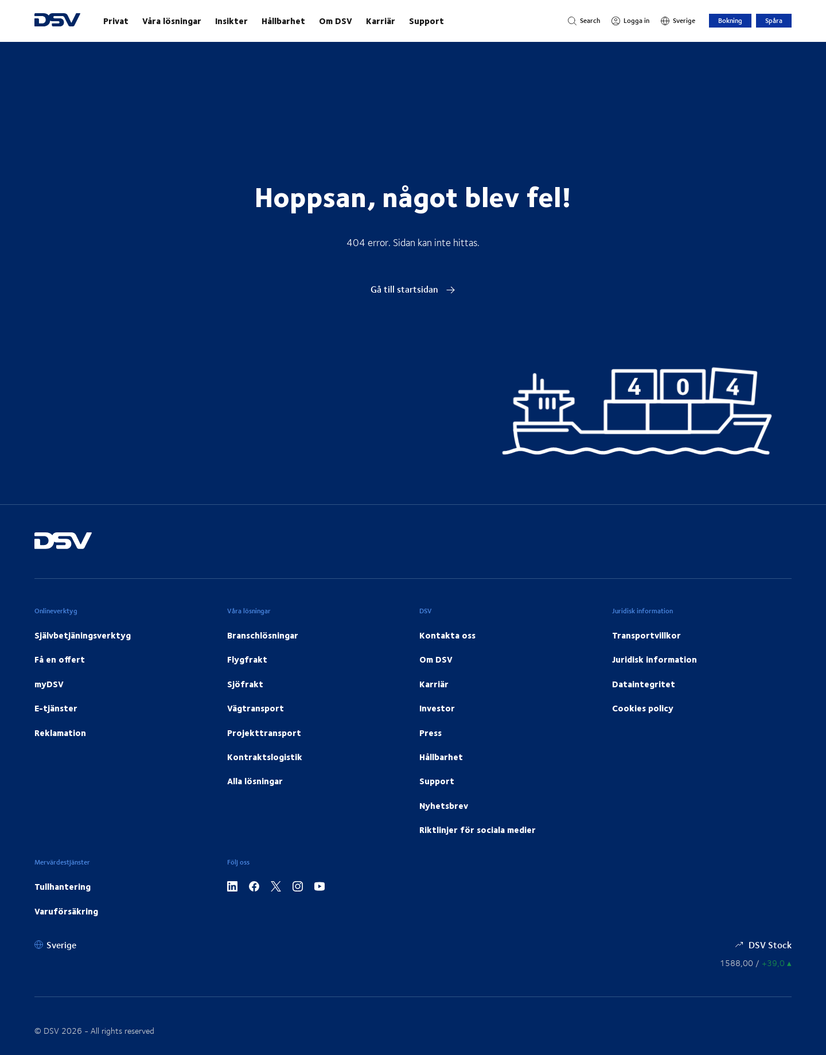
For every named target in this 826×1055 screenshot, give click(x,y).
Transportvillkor (646, 635)
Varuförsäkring (66, 911)
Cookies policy (642, 708)
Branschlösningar (262, 635)
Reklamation (60, 732)
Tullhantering (62, 886)
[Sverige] (678, 21)
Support (426, 20)
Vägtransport (255, 708)
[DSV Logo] (57, 21)
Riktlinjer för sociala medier (477, 829)
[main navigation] (324, 20)
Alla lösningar (255, 781)
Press (430, 732)
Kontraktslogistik (264, 757)
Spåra (773, 20)
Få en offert (59, 659)
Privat (115, 20)
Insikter (231, 20)
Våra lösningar (171, 20)
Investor (437, 708)
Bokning (730, 20)
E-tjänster (55, 708)
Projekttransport (264, 732)
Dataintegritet (643, 684)
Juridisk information (654, 659)
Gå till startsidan (413, 288)
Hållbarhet (283, 20)
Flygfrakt (247, 659)
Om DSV (335, 20)
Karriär (380, 20)
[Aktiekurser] (756, 963)
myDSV (49, 684)
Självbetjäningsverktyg (82, 635)
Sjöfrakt (245, 684)
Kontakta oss (447, 635)
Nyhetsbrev (443, 805)
